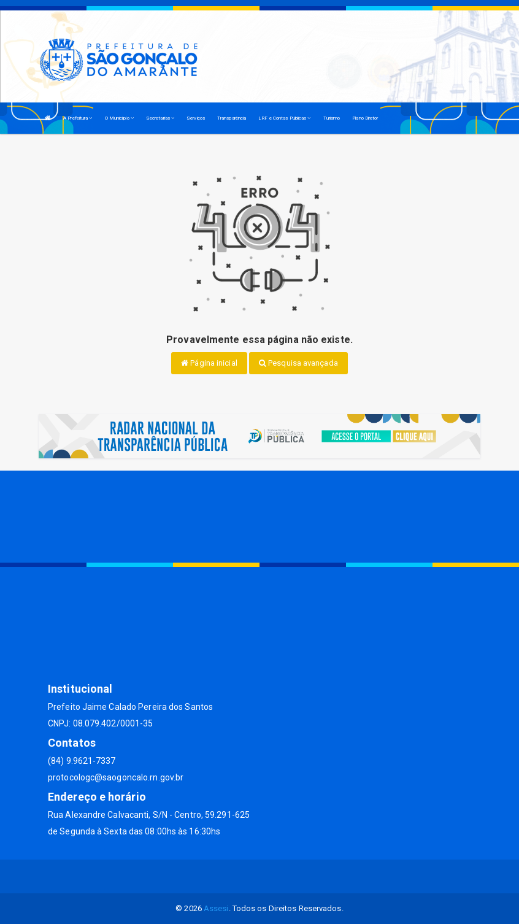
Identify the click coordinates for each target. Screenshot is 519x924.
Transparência (231, 118)
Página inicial (209, 363)
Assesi (216, 908)
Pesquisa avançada (298, 363)
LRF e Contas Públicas (284, 118)
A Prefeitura (77, 118)
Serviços (195, 118)
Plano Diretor (365, 118)
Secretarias (160, 118)
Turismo (331, 118)
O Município (119, 118)
